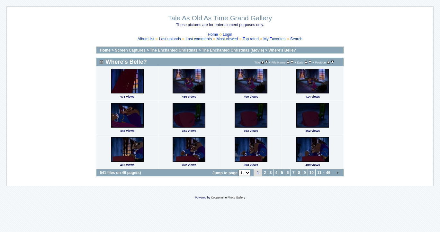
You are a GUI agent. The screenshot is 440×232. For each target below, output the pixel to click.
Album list (146, 39)
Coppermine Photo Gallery (228, 197)
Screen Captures (130, 50)
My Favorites (275, 39)
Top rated (251, 39)
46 (328, 172)
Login (227, 34)
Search (296, 39)
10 (312, 172)
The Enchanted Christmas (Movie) (233, 50)
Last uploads (170, 39)
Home (213, 34)
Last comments (199, 39)
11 (319, 172)
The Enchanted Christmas (174, 50)
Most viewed (227, 39)
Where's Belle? (282, 50)
